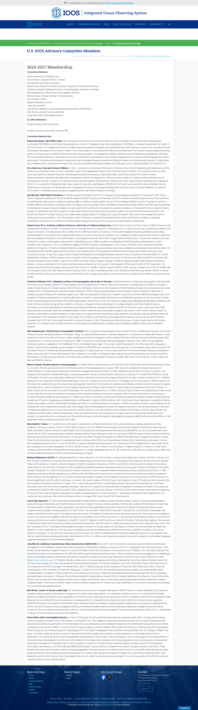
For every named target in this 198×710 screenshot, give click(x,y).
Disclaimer (68, 699)
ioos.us (100, 43)
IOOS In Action (122, 24)
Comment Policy (141, 699)
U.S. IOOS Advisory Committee (111, 56)
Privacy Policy (55, 699)
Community (156, 24)
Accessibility (128, 699)
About (71, 24)
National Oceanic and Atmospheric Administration (100, 702)
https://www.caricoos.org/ (41, 560)
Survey (95, 699)
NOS (69, 678)
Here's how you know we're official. (120, 3)
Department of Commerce (132, 702)
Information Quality (107, 699)
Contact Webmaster (82, 699)
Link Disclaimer (108, 705)
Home (75, 56)
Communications (89, 24)
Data (106, 24)
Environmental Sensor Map (128, 43)
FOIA (120, 699)
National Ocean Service (69, 702)
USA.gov (147, 702)
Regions (140, 24)
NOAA (69, 675)
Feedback (184, 708)
